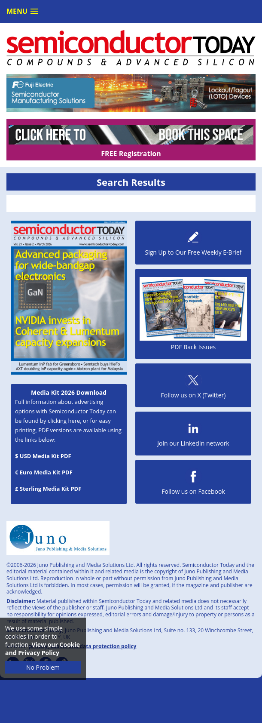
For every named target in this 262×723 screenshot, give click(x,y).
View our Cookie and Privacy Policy (42, 648)
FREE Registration (131, 153)
